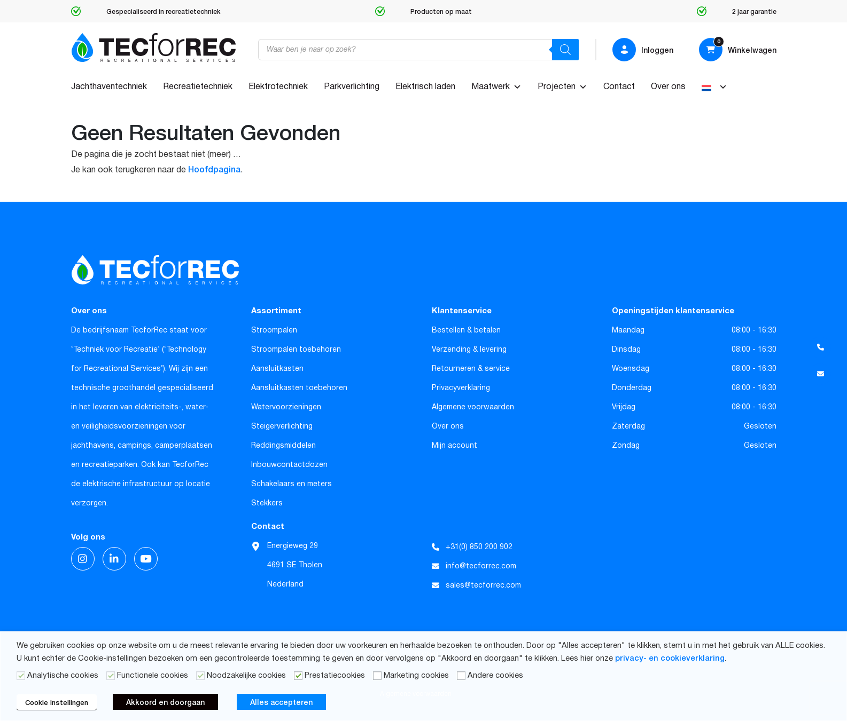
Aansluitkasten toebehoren (299, 388)
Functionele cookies (152, 676)
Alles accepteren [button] (281, 701)
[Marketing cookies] (377, 675)
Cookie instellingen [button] (56, 702)
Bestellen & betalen (466, 330)
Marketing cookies (416, 676)
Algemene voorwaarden (473, 407)
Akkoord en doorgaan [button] (165, 701)
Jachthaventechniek (109, 87)
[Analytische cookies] (21, 675)
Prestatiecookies (335, 676)
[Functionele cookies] (110, 675)
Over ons (668, 87)
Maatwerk (496, 87)
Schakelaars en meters (291, 484)
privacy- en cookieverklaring (670, 657)
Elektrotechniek (278, 87)
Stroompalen (274, 330)
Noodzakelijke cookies (246, 676)
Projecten (562, 87)
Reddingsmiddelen (283, 445)
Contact (619, 87)
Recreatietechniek (197, 87)
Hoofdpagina (214, 168)
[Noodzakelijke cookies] (200, 675)
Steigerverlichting (282, 426)
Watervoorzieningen (286, 407)
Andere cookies (495, 676)
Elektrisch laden (425, 87)
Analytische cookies (62, 676)
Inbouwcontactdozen (289, 465)
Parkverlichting (351, 87)
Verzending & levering (469, 349)
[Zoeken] (565, 49)
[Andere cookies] (461, 675)
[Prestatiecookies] (298, 675)
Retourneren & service (471, 369)
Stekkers (267, 503)
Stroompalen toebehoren (296, 349)
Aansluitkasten (277, 369)
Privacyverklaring (461, 388)
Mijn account (454, 445)
